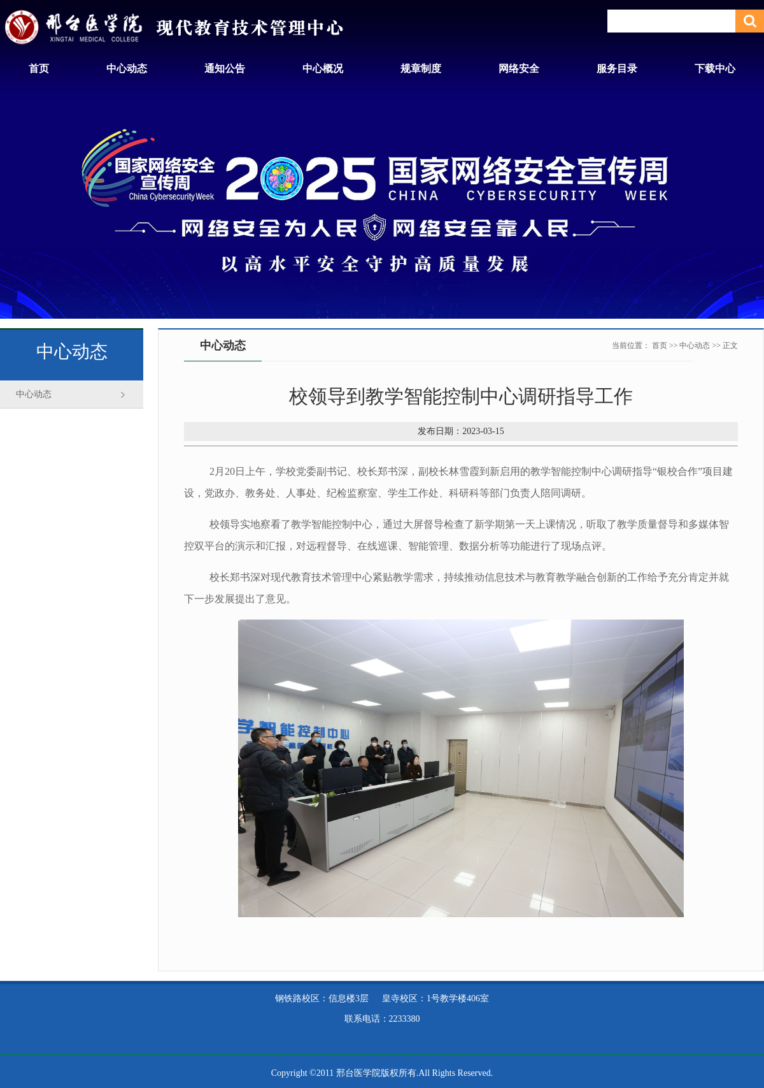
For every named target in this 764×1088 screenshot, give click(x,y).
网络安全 (519, 68)
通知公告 (224, 68)
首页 (39, 68)
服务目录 (617, 68)
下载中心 (715, 68)
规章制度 (420, 68)
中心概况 (322, 68)
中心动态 (126, 68)
